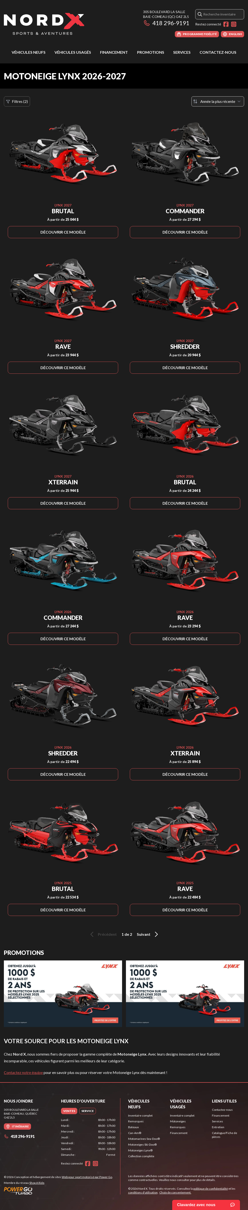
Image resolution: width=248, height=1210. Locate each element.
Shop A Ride (36, 1183)
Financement (114, 52)
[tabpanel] (88, 1137)
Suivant (148, 934)
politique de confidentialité (210, 1188)
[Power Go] (58, 1191)
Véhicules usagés (72, 52)
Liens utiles (224, 1101)
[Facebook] (226, 24)
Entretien (218, 1127)
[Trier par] (217, 101)
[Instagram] (234, 24)
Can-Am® (134, 1133)
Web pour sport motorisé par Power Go (87, 1177)
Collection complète (141, 1156)
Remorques (136, 1121)
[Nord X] (44, 23)
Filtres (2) (17, 101)
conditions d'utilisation (143, 1192)
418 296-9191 (166, 22)
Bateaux (133, 1127)
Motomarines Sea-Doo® (144, 1139)
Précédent (103, 934)
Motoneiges (178, 1121)
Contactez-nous (218, 52)
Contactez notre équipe (23, 1072)
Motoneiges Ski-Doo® (142, 1144)
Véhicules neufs (29, 52)
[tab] (69, 1111)
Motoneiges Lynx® (140, 1150)
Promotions (150, 52)
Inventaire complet (140, 1115)
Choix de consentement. (175, 1192)
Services (182, 52)
